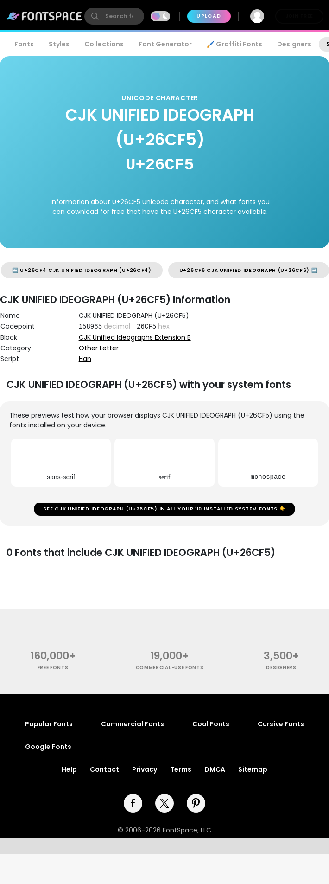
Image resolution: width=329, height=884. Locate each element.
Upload (208, 16)
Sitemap (252, 769)
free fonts (53, 667)
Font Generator (165, 44)
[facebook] (133, 803)
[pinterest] (196, 803)
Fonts (24, 44)
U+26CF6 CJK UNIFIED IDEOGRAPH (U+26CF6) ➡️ (248, 270)
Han (85, 358)
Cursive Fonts (281, 724)
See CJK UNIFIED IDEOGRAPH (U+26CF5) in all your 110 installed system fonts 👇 (164, 508)
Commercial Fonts (132, 724)
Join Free (299, 16)
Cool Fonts (210, 724)
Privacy (144, 769)
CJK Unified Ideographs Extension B (135, 337)
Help (69, 769)
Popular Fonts (49, 724)
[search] (114, 16)
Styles (59, 44)
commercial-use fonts (170, 667)
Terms (180, 769)
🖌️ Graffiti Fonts (234, 44)
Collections (104, 44)
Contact (104, 769)
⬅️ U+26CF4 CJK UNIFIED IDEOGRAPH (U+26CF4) (82, 270)
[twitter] (164, 803)
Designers (294, 44)
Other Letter (99, 348)
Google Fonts (48, 746)
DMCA (214, 769)
